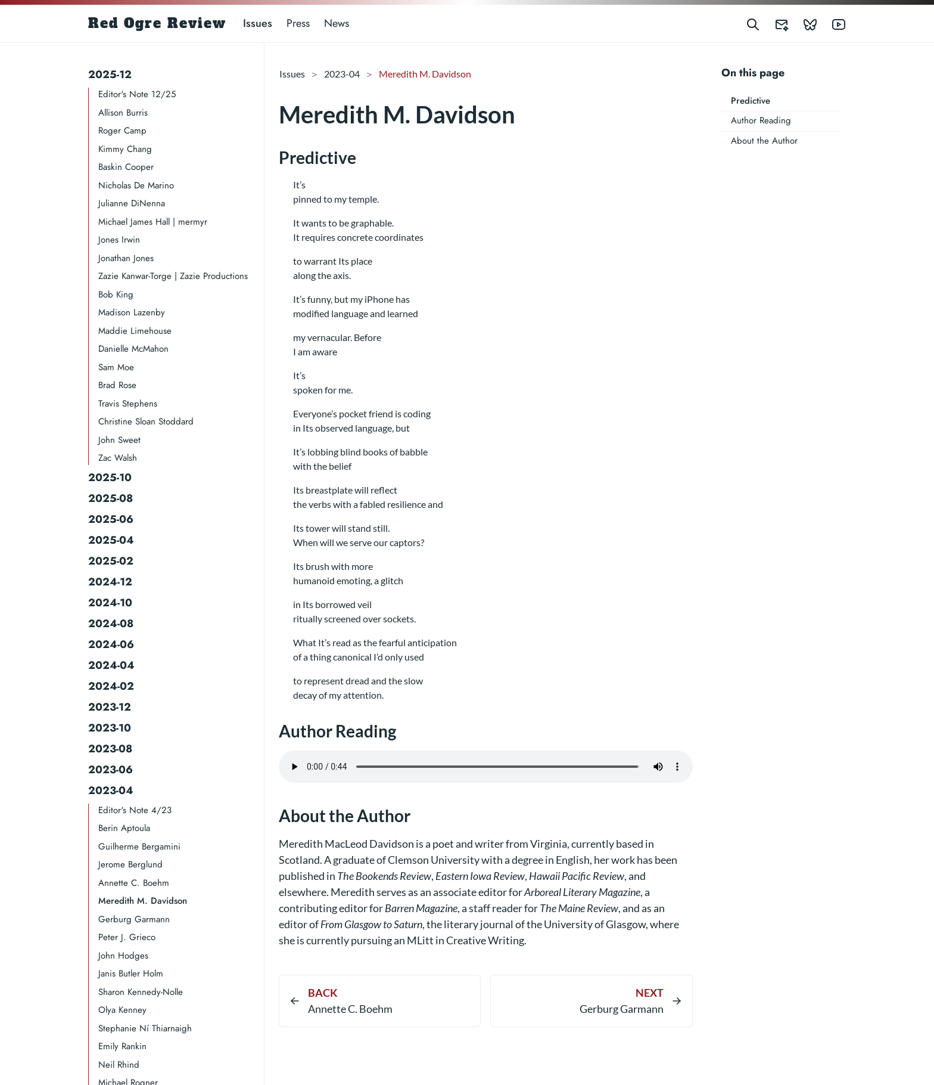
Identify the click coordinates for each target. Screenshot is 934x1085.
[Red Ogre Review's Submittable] (774, 23)
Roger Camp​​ (122, 130)
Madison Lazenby (131, 312)
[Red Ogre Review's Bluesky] (803, 23)
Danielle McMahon (133, 348)
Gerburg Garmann (134, 919)
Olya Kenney (122, 1009)
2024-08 (110, 623)
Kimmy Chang (125, 149)
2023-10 (109, 728)
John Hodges (123, 955)
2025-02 (110, 561)
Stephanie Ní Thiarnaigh (145, 1028)
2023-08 (110, 749)
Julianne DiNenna (131, 203)
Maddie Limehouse (135, 330)
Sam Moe (116, 367)
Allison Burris (123, 112)
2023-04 (110, 790)
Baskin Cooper (126, 166)
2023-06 (110, 769)
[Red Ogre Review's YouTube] (831, 23)
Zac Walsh (117, 457)
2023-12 (109, 707)
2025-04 (111, 540)
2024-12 (110, 582)
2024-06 (111, 644)
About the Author (764, 140)
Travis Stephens (127, 403)
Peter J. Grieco (126, 937)
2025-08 (110, 498)
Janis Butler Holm (130, 973)
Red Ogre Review (157, 23)
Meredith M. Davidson (142, 900)
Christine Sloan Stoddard (146, 421)
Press (298, 23)
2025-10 (110, 477)
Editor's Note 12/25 (137, 94)
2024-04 (111, 665)
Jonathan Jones (126, 258)
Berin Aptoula (124, 828)
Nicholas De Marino (136, 185)
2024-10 (110, 602)
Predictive (750, 100)
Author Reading (761, 120)
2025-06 (110, 519)
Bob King (115, 294)
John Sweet (119, 440)
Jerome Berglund (130, 864)
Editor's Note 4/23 (135, 810)
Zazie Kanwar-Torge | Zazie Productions (173, 276)
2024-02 (111, 686)
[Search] (753, 23)
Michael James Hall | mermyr (152, 221)
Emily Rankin (122, 1046)
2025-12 (110, 74)
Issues (257, 23)
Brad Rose (117, 385)
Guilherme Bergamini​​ (139, 846)
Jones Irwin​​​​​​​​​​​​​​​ (119, 239)
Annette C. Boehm (133, 882)
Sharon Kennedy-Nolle (140, 992)
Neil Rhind (118, 1064)
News (336, 23)
